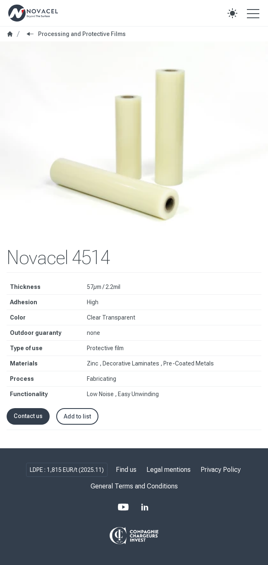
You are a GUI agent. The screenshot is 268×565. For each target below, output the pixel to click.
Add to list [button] (77, 416)
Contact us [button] (28, 416)
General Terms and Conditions (134, 486)
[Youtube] (123, 507)
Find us (126, 470)
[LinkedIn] (145, 507)
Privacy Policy (221, 470)
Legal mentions (168, 470)
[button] (232, 13)
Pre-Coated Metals (188, 363)
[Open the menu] (253, 13)
